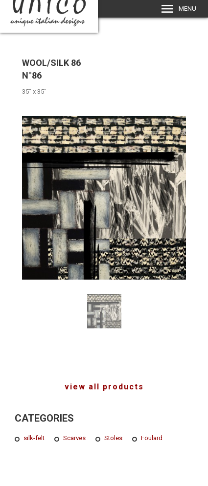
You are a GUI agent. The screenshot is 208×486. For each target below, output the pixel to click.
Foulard (151, 438)
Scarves (74, 438)
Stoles (113, 438)
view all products (104, 386)
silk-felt (34, 438)
